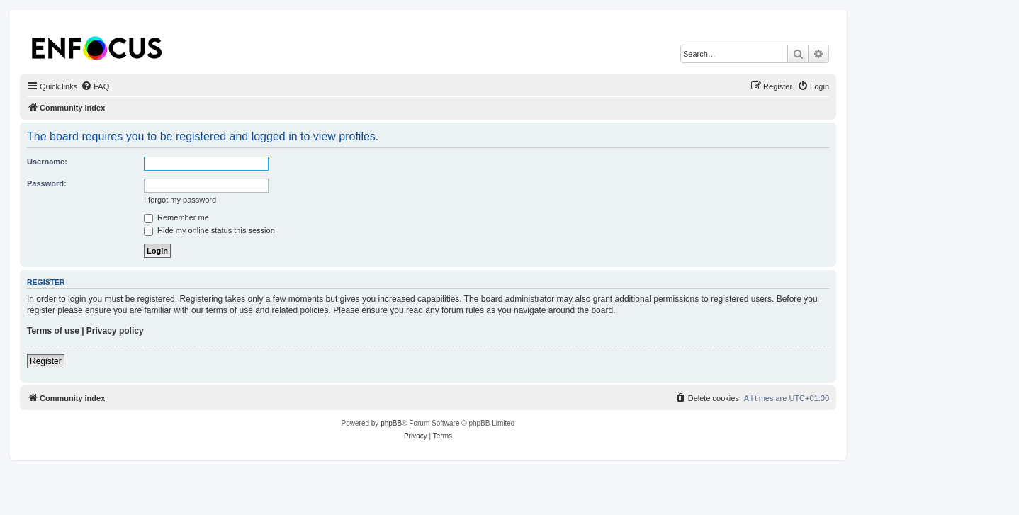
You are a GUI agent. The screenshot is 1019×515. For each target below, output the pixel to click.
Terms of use (53, 331)
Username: (47, 161)
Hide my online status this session (209, 230)
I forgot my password (180, 200)
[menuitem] (95, 86)
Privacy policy (115, 331)
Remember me (176, 217)
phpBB (391, 423)
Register (46, 361)
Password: (47, 183)
